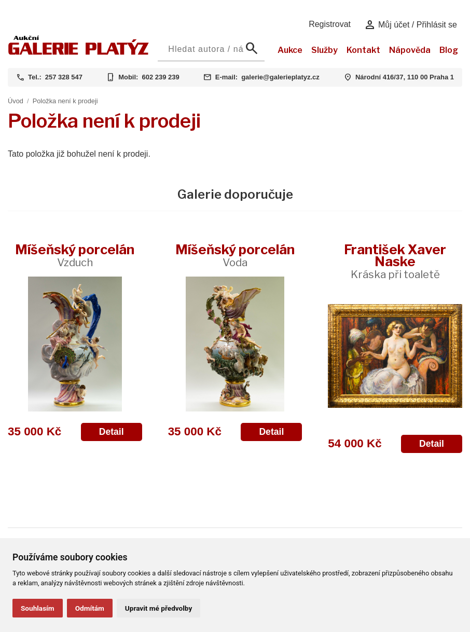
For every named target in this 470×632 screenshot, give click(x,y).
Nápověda (410, 50)
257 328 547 (63, 77)
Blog (448, 50)
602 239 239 (160, 77)
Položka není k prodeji (65, 101)
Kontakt (363, 50)
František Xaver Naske (395, 261)
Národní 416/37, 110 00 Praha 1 (404, 77)
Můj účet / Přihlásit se (411, 25)
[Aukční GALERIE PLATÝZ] (78, 52)
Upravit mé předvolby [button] (158, 608)
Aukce (290, 50)
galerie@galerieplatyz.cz (280, 77)
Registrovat (330, 24)
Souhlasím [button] (37, 608)
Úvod (15, 101)
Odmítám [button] (89, 608)
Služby (324, 50)
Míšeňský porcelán (74, 255)
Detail (111, 432)
